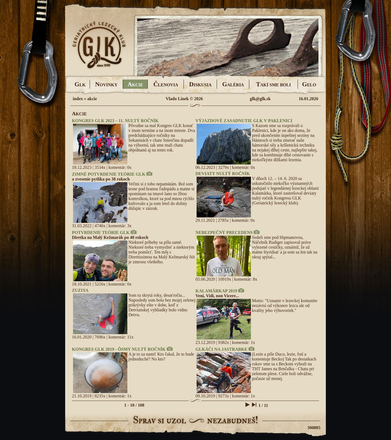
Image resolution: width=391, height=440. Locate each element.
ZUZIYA (80, 290)
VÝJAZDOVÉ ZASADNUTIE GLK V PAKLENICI (243, 120)
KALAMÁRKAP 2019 (216, 291)
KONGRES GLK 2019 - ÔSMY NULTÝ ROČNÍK (119, 349)
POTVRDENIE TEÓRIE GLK (101, 232)
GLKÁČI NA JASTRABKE (221, 349)
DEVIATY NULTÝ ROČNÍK (222, 173)
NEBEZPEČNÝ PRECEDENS (224, 232)
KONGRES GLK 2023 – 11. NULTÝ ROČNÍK (115, 120)
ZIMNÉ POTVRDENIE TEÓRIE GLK (108, 174)
